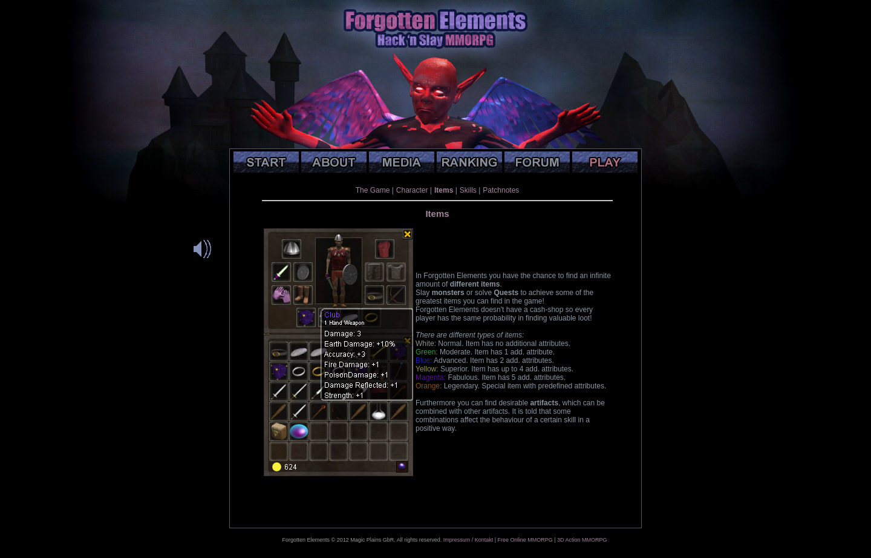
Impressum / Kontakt (468, 540)
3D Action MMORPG (582, 540)
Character (412, 190)
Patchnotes (501, 190)
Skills (468, 190)
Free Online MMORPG (525, 540)
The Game (373, 190)
